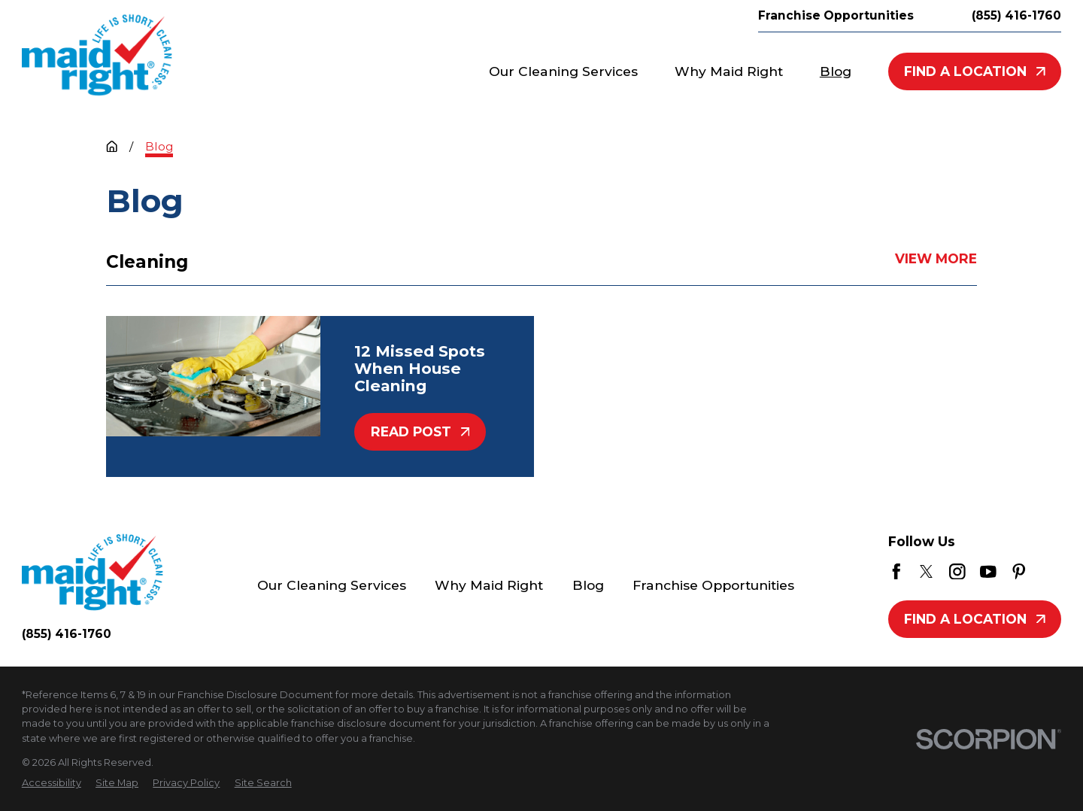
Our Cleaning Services (331, 585)
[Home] (97, 55)
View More (936, 259)
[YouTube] (988, 571)
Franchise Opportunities (836, 15)
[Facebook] (896, 571)
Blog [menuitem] (835, 71)
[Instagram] (957, 571)
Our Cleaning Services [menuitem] (563, 71)
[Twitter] (926, 571)
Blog (588, 585)
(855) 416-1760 (1016, 15)
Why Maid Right (489, 585)
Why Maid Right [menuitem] (729, 71)
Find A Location (974, 71)
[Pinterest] (1019, 571)
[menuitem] (51, 783)
